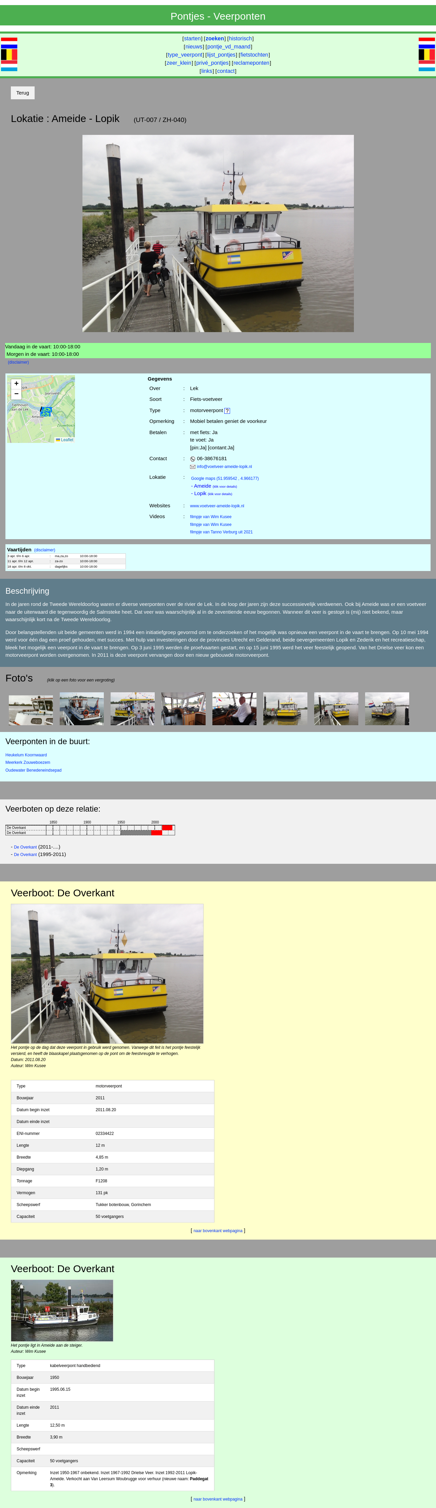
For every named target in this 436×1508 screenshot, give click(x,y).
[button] (45, 413)
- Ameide (214, 486)
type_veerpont (185, 55)
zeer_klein (179, 63)
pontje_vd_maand (228, 46)
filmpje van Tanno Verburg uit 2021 (221, 532)
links (206, 71)
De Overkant (25, 847)
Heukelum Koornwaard (26, 755)
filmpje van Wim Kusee (210, 516)
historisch (240, 38)
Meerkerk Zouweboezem (27, 762)
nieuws (194, 46)
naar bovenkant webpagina (217, 1230)
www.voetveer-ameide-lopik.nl (217, 506)
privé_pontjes (212, 63)
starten (192, 38)
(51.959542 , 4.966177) (225, 478)
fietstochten (254, 55)
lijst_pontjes (221, 55)
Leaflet (64, 439)
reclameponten (251, 63)
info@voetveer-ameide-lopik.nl (224, 466)
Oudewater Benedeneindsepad (33, 770)
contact (226, 71)
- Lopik (211, 493)
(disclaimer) (18, 362)
